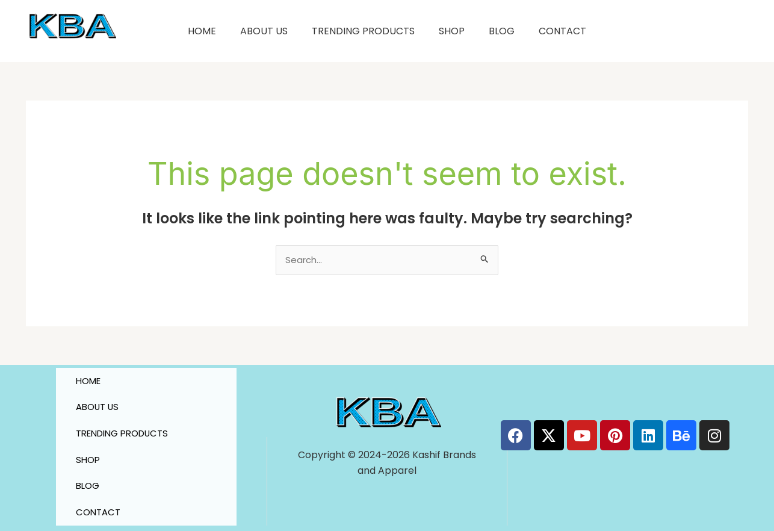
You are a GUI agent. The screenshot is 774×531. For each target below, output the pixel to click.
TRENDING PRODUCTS (363, 31)
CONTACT (562, 31)
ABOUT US (264, 31)
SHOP (452, 31)
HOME (202, 31)
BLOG (502, 31)
